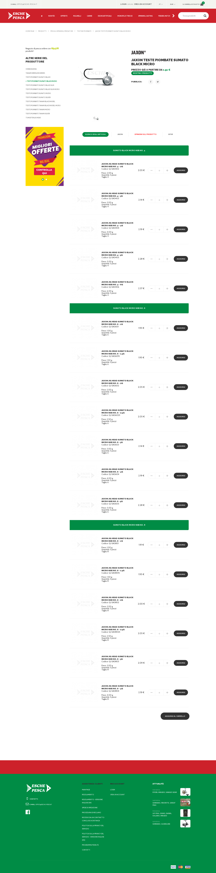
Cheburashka (32, 69)
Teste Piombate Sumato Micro (39, 93)
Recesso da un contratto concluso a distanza (93, 819)
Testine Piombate (88, 31)
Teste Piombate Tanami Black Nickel (42, 101)
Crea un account (117, 794)
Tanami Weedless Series (36, 73)
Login (112, 790)
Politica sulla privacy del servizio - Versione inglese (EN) (93, 837)
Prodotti (43, 31)
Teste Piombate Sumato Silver (39, 97)
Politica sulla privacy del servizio (93, 827)
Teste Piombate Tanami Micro (39, 112)
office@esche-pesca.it (28, 4)
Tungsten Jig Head (34, 120)
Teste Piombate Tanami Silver (39, 116)
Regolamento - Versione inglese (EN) (93, 801)
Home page (30, 31)
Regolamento (88, 794)
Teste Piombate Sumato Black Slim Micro (44, 89)
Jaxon (121, 134)
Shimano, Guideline (161, 824)
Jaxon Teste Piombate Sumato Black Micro (118, 31)
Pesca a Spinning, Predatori (63, 31)
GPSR (169, 134)
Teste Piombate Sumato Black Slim (41, 85)
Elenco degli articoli (96, 134)
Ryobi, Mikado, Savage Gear (165, 792)
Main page (86, 790)
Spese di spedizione (90, 807)
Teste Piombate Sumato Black (39, 77)
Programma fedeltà (91, 845)
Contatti (86, 850)
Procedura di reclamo (92, 812)
